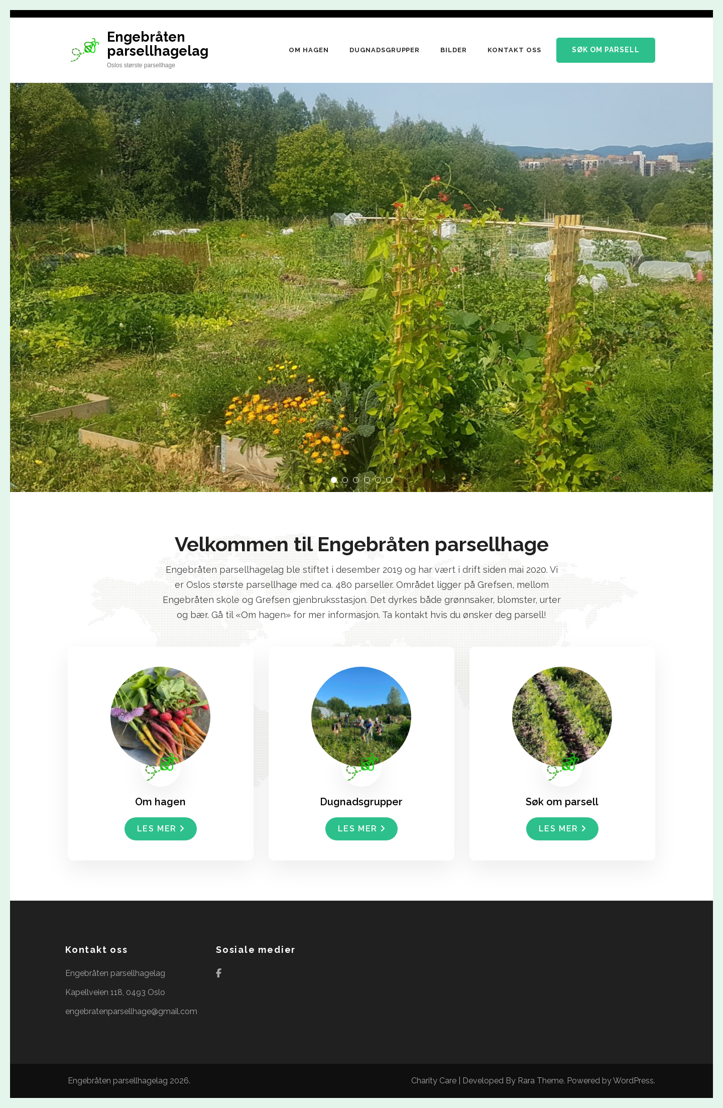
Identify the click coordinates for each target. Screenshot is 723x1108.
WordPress (633, 1080)
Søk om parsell (606, 50)
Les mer (160, 828)
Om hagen (309, 50)
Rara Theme (540, 1080)
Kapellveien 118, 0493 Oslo (115, 992)
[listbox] (361, 251)
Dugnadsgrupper (384, 50)
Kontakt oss (514, 50)
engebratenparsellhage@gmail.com (131, 1011)
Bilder (453, 50)
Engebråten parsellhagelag (157, 44)
